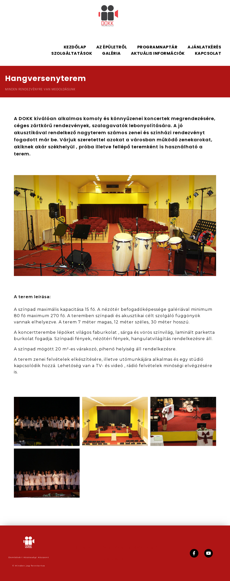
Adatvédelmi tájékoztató (130, 547)
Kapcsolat (115, 559)
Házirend (82, 547)
